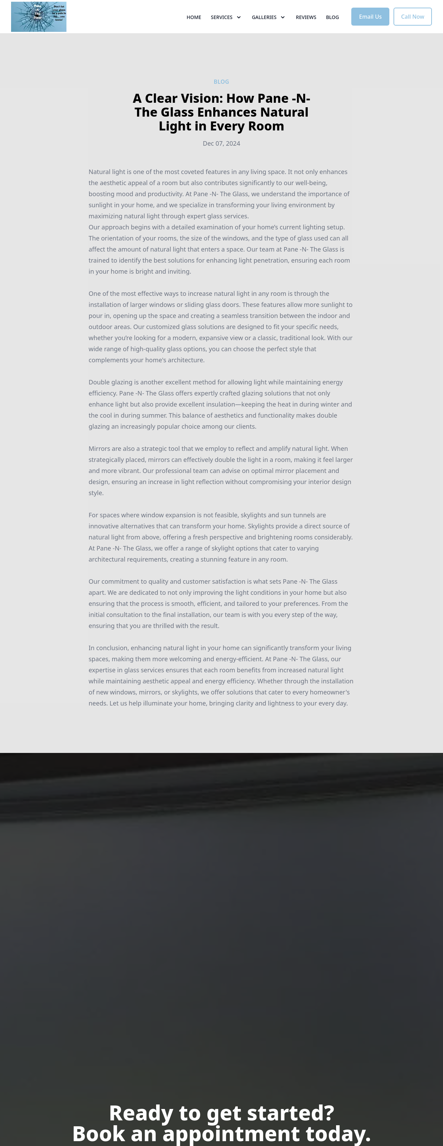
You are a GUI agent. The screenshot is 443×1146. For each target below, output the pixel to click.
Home (194, 31)
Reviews (306, 31)
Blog (332, 31)
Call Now (412, 30)
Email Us (370, 30)
